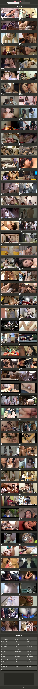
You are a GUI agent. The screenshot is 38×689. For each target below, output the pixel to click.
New (22, 2)
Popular (25, 2)
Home (23, 1)
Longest (29, 2)
